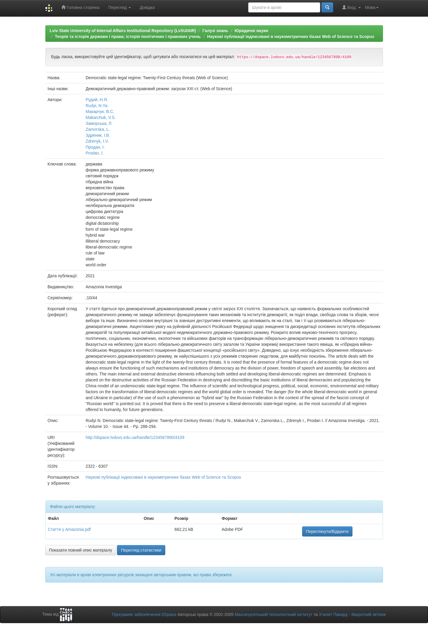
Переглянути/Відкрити (327, 531)
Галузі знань (215, 30)
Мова (372, 7)
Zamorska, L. (98, 129)
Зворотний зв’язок (368, 614)
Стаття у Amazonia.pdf (69, 529)
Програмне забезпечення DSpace (144, 614)
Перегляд (119, 7)
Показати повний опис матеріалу (80, 550)
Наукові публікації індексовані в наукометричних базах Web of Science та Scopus (290, 36)
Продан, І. (95, 147)
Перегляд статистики (141, 550)
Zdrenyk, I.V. (97, 141)
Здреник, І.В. (98, 135)
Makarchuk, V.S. (101, 117)
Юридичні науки (251, 30)
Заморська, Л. (99, 123)
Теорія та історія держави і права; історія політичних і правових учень (128, 36)
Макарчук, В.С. (100, 111)
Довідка (147, 7)
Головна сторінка (80, 7)
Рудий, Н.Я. (97, 99)
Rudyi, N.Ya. (97, 105)
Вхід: (351, 7)
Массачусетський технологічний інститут (273, 614)
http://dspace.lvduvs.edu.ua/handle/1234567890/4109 (135, 437)
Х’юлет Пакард (333, 614)
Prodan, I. (95, 153)
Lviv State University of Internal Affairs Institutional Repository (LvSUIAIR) (123, 30)
